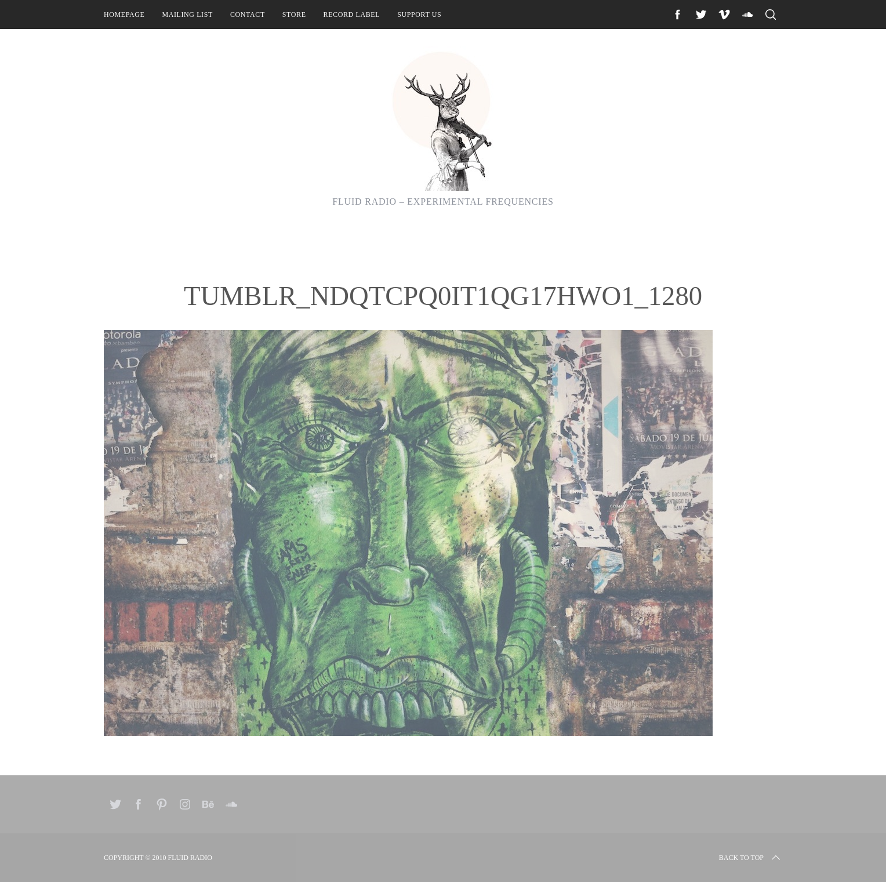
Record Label (352, 14)
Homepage (124, 14)
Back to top (750, 857)
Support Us (419, 14)
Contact (247, 14)
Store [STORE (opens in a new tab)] (294, 14)
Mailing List (187, 14)
